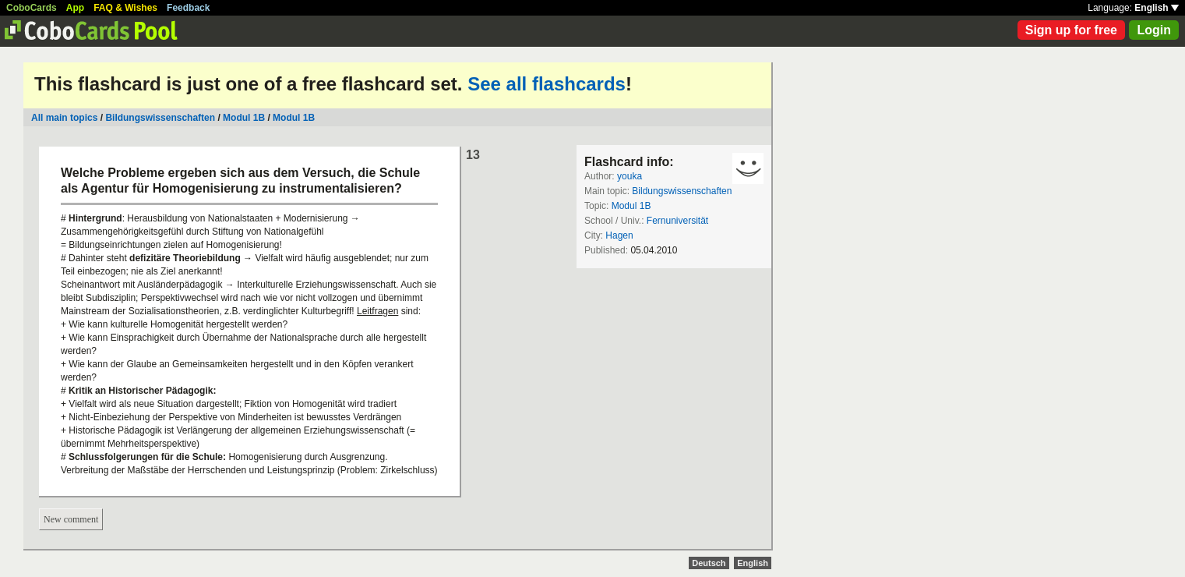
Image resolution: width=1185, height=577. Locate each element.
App (75, 7)
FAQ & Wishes (125, 7)
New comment (71, 519)
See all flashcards (546, 83)
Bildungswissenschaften (160, 117)
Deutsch (708, 563)
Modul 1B (244, 117)
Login (1154, 30)
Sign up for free (1071, 30)
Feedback (188, 7)
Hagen (619, 235)
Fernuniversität (677, 220)
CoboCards (31, 7)
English (1156, 7)
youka (629, 176)
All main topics (64, 117)
